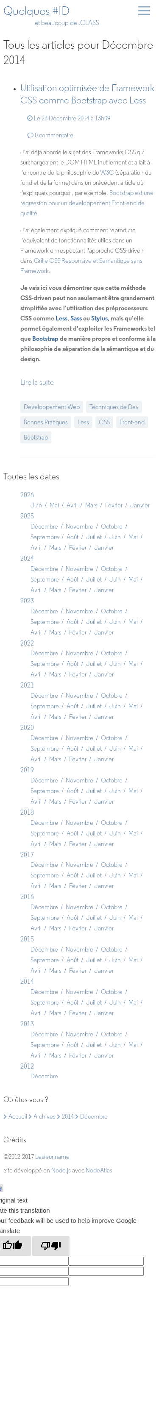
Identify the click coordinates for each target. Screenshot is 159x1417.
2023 (27, 601)
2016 (27, 897)
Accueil (15, 1116)
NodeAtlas (99, 1170)
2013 (27, 1024)
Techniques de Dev (114, 407)
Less (61, 318)
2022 (27, 643)
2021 (27, 685)
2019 (27, 770)
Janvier (140, 505)
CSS (104, 422)
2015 (27, 939)
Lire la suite (37, 382)
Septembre (45, 537)
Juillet (94, 537)
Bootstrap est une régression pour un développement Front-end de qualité (86, 203)
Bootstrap (45, 338)
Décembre (44, 526)
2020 (27, 728)
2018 (27, 812)
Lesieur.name (52, 1157)
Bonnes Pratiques (46, 422)
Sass (76, 318)
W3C (107, 172)
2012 (27, 1066)
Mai (54, 505)
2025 (27, 516)
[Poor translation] (51, 1246)
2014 (27, 981)
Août (72, 537)
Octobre (112, 526)
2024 (27, 558)
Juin (36, 505)
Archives (42, 1116)
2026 (27, 495)
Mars (91, 505)
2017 (27, 855)
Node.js (61, 1170)
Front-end (132, 422)
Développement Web (52, 407)
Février (114, 505)
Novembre (79, 526)
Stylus (99, 318)
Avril (72, 505)
